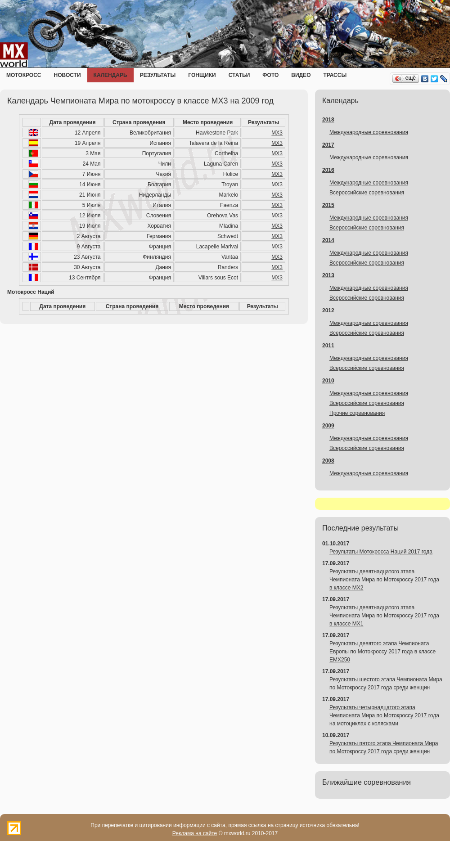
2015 (328, 205)
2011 (328, 345)
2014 (328, 240)
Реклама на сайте (194, 833)
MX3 (277, 133)
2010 (328, 381)
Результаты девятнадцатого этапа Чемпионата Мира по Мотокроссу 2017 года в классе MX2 (384, 579)
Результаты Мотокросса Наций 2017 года (380, 552)
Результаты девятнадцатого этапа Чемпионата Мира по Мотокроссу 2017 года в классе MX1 (384, 615)
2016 (328, 170)
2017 (328, 145)
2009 (328, 426)
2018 (328, 120)
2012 (328, 310)
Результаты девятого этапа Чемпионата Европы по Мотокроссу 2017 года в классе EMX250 (382, 651)
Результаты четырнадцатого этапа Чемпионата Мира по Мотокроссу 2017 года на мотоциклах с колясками (384, 715)
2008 (328, 461)
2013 (328, 275)
